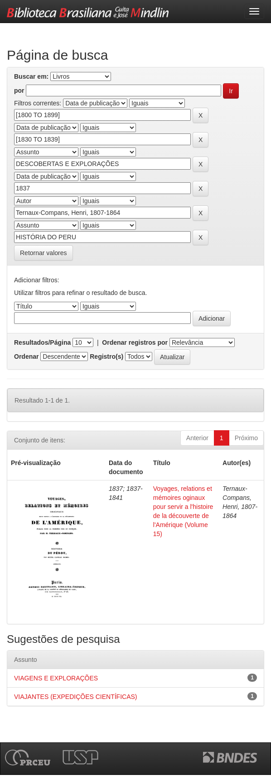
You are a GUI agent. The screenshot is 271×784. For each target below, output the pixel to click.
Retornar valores (43, 253)
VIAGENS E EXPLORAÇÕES (56, 678)
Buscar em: (31, 76)
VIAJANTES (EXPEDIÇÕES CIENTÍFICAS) (75, 696)
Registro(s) (106, 356)
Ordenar (26, 356)
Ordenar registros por (135, 342)
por (19, 90)
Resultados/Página (42, 342)
